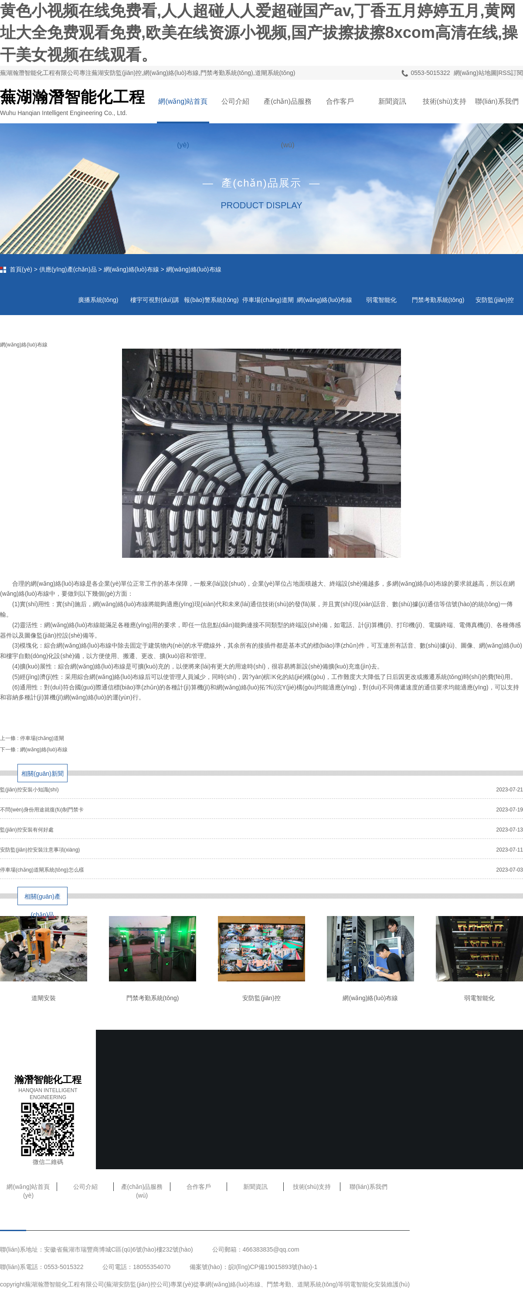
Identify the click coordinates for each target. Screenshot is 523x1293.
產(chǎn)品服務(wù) (287, 110)
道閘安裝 (43, 997)
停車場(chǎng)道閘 (42, 738)
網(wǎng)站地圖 (475, 72)
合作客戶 (340, 101)
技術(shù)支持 (444, 101)
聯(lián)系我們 (497, 101)
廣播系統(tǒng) (98, 299)
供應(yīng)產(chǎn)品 (68, 269)
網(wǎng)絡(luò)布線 (131, 269)
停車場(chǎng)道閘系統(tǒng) (268, 305)
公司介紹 (235, 101)
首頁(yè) (21, 269)
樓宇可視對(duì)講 (155, 299)
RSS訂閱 (510, 72)
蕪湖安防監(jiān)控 (131, 1284)
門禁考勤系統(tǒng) (438, 299)
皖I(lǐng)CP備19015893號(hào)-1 (273, 1266)
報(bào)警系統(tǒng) (211, 299)
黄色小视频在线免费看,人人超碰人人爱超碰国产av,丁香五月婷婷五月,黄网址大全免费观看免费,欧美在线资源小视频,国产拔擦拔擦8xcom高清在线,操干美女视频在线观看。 (259, 33)
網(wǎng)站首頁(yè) (182, 110)
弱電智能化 (381, 299)
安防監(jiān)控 (494, 299)
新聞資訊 (392, 101)
